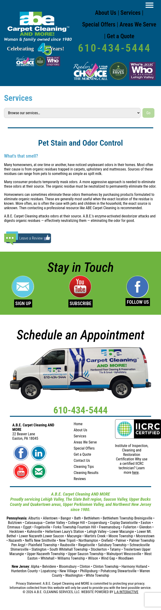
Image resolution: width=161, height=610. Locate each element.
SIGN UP (23, 303)
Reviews (80, 479)
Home (78, 424)
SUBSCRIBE (80, 303)
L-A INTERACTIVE (126, 592)
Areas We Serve (138, 24)
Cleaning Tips (84, 466)
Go (148, 113)
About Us (105, 12)
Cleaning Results (86, 472)
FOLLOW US (138, 302)
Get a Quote (120, 36)
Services (131, 12)
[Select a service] (72, 113)
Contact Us (82, 460)
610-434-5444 (114, 48)
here (135, 472)
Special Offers (98, 24)
